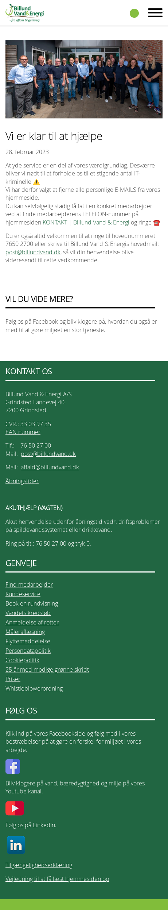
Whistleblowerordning (34, 688)
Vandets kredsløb (28, 613)
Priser (12, 679)
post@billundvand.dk (32, 252)
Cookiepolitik (22, 660)
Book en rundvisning (31, 603)
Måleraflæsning (25, 632)
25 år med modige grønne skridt (47, 669)
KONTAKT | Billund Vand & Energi (86, 222)
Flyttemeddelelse (27, 641)
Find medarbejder (29, 584)
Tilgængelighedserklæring (38, 865)
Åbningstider (22, 481)
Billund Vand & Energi (24, 13)
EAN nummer (22, 432)
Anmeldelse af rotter (32, 622)
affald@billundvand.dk (50, 467)
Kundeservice (22, 594)
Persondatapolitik (28, 651)
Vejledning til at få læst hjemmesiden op (57, 879)
